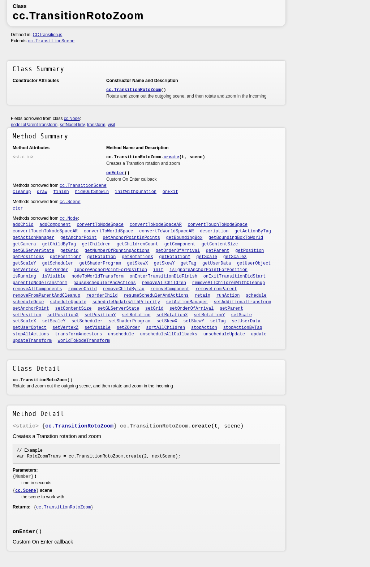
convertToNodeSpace (100, 224)
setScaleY (54, 321)
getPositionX (28, 256)
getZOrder (56, 269)
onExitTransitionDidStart (234, 276)
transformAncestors (78, 334)
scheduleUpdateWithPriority (126, 302)
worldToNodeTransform (84, 340)
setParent (231, 308)
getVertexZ (26, 269)
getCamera (24, 244)
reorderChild (101, 295)
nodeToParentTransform (34, 124)
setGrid (154, 308)
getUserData (216, 263)
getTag (188, 263)
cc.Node (72, 118)
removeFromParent (216, 289)
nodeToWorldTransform (98, 276)
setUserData (246, 321)
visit (111, 124)
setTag (218, 321)
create (171, 157)
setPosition (27, 315)
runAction (228, 295)
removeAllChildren (164, 282)
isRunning (24, 276)
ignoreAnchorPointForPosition (110, 269)
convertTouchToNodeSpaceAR (45, 231)
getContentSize (220, 244)
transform (96, 124)
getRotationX (137, 256)
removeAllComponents (37, 289)
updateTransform (32, 340)
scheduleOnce (28, 302)
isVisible (54, 276)
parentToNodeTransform (40, 282)
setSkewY (193, 321)
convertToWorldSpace (108, 231)
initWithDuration (135, 191)
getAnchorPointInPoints (131, 237)
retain (202, 295)
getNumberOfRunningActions (117, 250)
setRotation (136, 315)
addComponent (54, 224)
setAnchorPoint (31, 308)
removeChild (82, 289)
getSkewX (137, 263)
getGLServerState (33, 250)
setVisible (98, 327)
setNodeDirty (72, 124)
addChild (23, 224)
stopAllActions (31, 334)
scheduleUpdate (68, 302)
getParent (217, 250)
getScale (206, 256)
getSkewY (164, 263)
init (158, 269)
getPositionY (65, 256)
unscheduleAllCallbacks (168, 334)
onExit (170, 191)
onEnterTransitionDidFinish (163, 276)
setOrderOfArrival (191, 308)
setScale (241, 315)
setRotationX (172, 315)
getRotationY (174, 256)
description (214, 231)
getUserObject (254, 263)
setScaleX (24, 321)
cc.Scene (70, 202)
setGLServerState (118, 308)
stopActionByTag (242, 327)
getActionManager (33, 237)
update (259, 334)
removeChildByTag (123, 289)
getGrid (69, 250)
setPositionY (100, 315)
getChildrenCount (137, 244)
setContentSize (73, 308)
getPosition (249, 250)
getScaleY (24, 263)
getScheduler (57, 263)
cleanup (22, 191)
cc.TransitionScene (51, 41)
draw (42, 191)
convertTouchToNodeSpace (218, 224)
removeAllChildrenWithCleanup (228, 282)
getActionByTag (253, 231)
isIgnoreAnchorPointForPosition (208, 269)
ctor (18, 208)
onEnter (115, 173)
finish (61, 191)
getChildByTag (59, 244)
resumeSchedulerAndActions (156, 295)
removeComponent (169, 289)
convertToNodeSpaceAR (156, 224)
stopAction (204, 327)
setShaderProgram (129, 321)
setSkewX (166, 321)
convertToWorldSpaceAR (166, 231)
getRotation (101, 256)
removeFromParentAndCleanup (46, 295)
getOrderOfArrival (178, 250)
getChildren (96, 244)
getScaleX (235, 256)
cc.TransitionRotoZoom (133, 90)
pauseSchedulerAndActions (104, 282)
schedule (256, 295)
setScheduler (87, 321)
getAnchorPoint (78, 237)
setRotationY (209, 315)
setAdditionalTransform (242, 302)
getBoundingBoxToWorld (235, 237)
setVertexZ (65, 327)
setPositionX (62, 315)
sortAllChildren (165, 327)
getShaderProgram (100, 263)
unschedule (121, 334)
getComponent (179, 244)
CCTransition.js (48, 34)
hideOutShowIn (92, 191)
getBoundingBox (184, 237)
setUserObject (30, 327)
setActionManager (187, 302)
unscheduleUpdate (224, 334)
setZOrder (128, 327)
